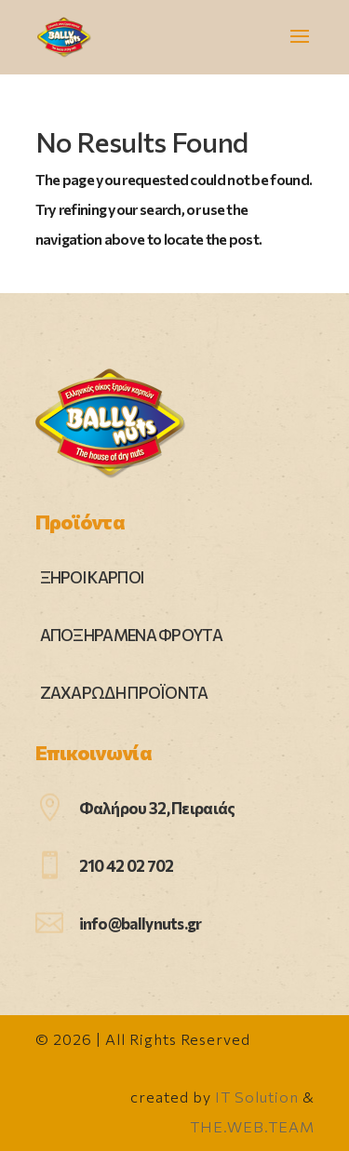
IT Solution (257, 1096)
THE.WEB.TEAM (252, 1126)
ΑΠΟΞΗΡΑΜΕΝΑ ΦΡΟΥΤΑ (131, 635)
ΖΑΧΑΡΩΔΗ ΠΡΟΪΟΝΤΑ (124, 693)
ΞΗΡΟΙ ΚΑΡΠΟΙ (92, 577)
